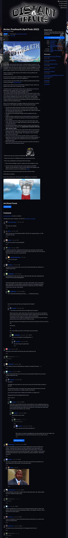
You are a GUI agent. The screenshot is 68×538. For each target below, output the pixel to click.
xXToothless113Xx (11, 489)
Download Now (7, 206)
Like (5, 33)
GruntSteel (18, 33)
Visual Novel (52, 43)
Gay (56, 45)
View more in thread (18, 440)
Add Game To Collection (54, 37)
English (51, 48)
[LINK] (28, 168)
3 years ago (13, 231)
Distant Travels (6, 31)
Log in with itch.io (7, 216)
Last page (33, 218)
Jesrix (9, 349)
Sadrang (11, 467)
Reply (7, 227)
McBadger (10, 459)
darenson (10, 371)
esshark (9, 240)
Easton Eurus (10, 516)
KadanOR (20, 426)
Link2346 (16, 413)
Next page (27, 218)
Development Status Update (50, 63)
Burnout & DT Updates (49, 71)
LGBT (58, 45)
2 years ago (19, 222)
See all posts (46, 84)
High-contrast (57, 50)
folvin (9, 247)
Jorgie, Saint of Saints (12, 222)
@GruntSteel (23, 33)
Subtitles (52, 50)
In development (53, 40)
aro (8, 506)
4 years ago (14, 240)
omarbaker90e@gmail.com (15, 257)
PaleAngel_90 (10, 525)
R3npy (9, 231)
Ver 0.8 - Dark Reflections (50, 60)
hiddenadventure (11, 444)
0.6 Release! (47, 80)
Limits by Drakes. (17, 82)
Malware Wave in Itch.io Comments (52, 56)
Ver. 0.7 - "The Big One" (49, 67)
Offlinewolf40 (10, 364)
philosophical (52, 46)
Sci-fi (61, 46)
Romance (58, 46)
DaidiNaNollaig (11, 273)
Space (51, 47)
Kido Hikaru (10, 264)
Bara (51, 45)
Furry (53, 45)
